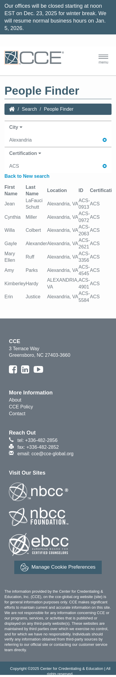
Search (29, 109)
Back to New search (26, 176)
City (15, 127)
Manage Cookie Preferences (58, 567)
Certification (25, 153)
